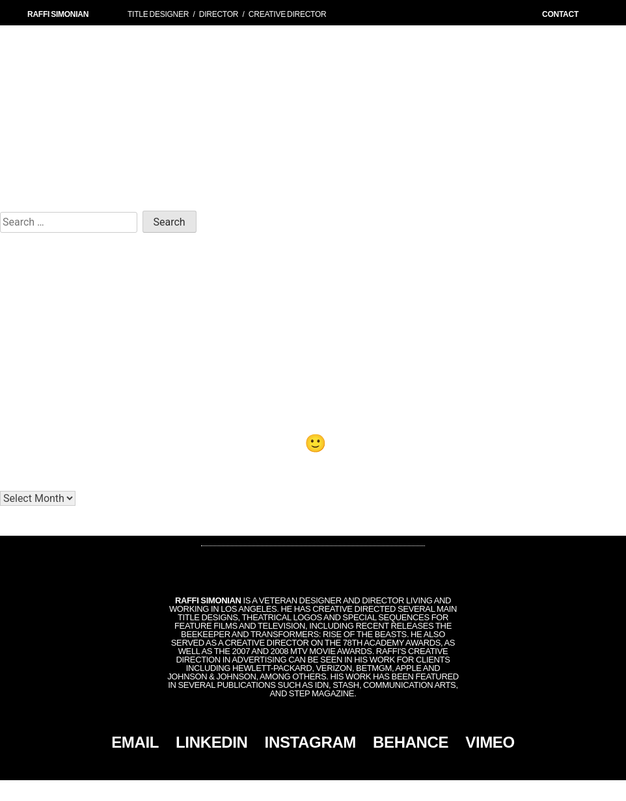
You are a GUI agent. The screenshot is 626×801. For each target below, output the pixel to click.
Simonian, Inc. (291, 790)
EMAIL (135, 742)
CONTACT (560, 14)
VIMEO (490, 742)
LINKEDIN (212, 742)
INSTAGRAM (310, 742)
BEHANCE (410, 742)
